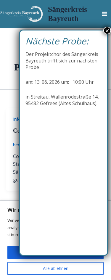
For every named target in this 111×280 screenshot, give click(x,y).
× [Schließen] (107, 30)
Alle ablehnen (55, 268)
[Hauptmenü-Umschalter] (104, 13)
